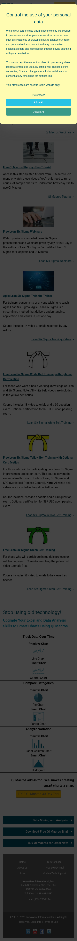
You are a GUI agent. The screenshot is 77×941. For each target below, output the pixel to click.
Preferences (38, 95)
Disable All (38, 111)
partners (24, 30)
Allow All (38, 102)
